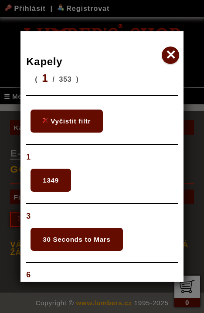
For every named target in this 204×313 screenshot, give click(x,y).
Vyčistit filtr (67, 121)
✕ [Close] (170, 55)
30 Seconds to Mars (76, 239)
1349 (51, 180)
